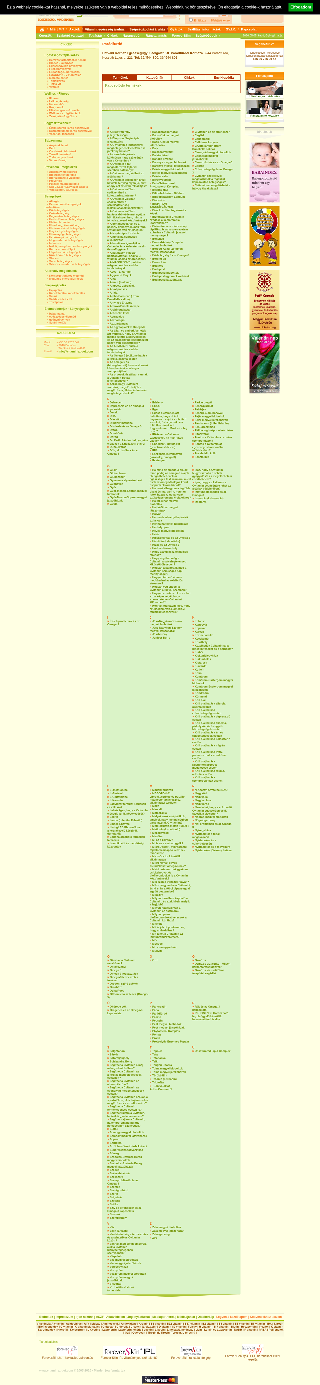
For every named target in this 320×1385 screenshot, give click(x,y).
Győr (113, 487)
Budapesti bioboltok (165, 272)
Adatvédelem (115, 1317)
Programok (56, 107)
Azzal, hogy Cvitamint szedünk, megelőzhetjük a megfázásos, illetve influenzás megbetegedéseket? (126, 388)
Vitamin (54, 86)
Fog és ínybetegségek (63, 231)
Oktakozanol (118, 966)
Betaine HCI (160, 189)
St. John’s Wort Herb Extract (128, 1146)
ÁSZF (100, 1317)
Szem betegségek (60, 261)
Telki (155, 1061)
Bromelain (159, 262)
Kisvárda (200, 666)
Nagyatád (201, 793)
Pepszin (157, 1020)
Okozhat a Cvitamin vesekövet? (121, 962)
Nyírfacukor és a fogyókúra (212, 846)
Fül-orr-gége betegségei (64, 234)
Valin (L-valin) (119, 1230)
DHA (113, 415)
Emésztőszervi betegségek (66, 219)
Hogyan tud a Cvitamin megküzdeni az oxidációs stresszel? (166, 580)
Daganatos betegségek (64, 216)
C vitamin (66, 1326)
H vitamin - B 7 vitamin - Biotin (219, 1326)
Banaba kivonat (162, 158)
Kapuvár (200, 628)
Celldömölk (202, 138)
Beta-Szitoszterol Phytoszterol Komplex (164, 185)
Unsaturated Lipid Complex (212, 1050)
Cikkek (112, 35)
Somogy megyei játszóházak (128, 1135)
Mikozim (157, 894)
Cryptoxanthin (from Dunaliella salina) (206, 147)
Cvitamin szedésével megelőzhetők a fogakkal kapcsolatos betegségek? (209, 178)
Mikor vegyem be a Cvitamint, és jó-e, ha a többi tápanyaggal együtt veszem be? (170, 888)
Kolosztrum (77, 1329)
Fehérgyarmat (204, 405)
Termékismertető (60, 154)
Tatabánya (159, 1057)
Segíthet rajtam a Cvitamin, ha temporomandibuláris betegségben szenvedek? (126, 1122)
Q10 (127, 1332)
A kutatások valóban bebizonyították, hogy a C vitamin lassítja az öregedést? (126, 255)
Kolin (198, 673)
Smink (53, 296)
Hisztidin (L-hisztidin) (166, 541)
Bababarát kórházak (165, 131)
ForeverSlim (181, 35)
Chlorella (122, 1326)
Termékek (120, 77)
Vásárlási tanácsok (61, 133)
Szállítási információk (204, 29)
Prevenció (55, 180)
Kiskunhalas (203, 659)
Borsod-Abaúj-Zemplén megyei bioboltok (166, 244)
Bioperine (158, 200)
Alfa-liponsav (118, 289)
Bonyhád (158, 238)
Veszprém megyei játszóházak (120, 1279)
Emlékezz (200, 20)
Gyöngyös (116, 483)
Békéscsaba (160, 176)
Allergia (54, 201)
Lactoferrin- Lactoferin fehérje (121, 1329)
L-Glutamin (117, 793)
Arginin (143, 1323)
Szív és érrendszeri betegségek (69, 264)
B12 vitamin (174, 1323)
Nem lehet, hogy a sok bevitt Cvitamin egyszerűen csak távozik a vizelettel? (212, 810)
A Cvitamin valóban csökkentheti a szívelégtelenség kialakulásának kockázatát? (125, 203)
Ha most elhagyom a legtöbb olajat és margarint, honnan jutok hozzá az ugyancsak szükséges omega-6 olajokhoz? (170, 493)
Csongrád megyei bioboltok (213, 152)
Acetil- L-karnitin (121, 271)
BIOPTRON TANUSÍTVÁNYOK (161, 205)
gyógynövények (59, 319)
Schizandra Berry (121, 1061)
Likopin (160, 1329)
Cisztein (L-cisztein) (143, 1326)
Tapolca (157, 1050)
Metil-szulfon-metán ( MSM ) (170, 825)
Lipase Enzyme (120, 823)
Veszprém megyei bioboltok (128, 1273)
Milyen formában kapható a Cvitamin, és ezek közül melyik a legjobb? (170, 901)
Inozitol (264, 1326)
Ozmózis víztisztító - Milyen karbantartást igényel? (211, 965)
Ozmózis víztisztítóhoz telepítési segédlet (208, 972)
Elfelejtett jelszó (220, 20)
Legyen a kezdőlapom (232, 1317)
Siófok (114, 1128)
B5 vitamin (242, 1323)
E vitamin (180, 1326)
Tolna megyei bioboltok (167, 1068)
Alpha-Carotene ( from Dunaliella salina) (123, 298)
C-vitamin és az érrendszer (212, 131)
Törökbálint (159, 1075)
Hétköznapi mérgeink (63, 237)
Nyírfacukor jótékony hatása (213, 850)
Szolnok (115, 1214)
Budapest (158, 269)
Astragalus (117, 316)
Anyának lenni (58, 145)
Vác (112, 1227)
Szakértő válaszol (70, 35)
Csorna (199, 165)
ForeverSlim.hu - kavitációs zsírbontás (67, 1356)
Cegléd (199, 135)
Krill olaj (200, 699)
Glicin (114, 469)
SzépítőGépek (206, 35)
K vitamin (277, 1326)
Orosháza (116, 987)
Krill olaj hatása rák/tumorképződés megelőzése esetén (205, 764)
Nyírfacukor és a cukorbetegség (204, 842)
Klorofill (62, 1329)
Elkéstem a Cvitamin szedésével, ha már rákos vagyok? (166, 437)
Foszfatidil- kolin (205, 453)
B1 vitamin (158, 1323)
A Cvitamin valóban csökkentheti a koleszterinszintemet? (121, 192)
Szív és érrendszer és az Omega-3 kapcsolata (124, 1209)
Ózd (155, 960)
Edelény (157, 402)
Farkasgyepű (203, 402)
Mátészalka (159, 812)
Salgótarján (117, 1050)
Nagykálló (201, 796)
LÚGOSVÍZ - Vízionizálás (65, 74)
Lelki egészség (59, 101)
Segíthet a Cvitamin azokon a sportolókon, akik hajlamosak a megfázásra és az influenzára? (127, 1100)
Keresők (45, 35)
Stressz (54, 258)
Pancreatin (159, 1006)
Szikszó (115, 1200)
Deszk (114, 412)
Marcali (157, 809)
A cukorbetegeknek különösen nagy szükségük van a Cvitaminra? (125, 157)
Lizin (199, 1329)
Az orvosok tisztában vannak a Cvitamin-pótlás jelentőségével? (127, 377)
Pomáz (156, 1034)
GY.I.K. (231, 29)
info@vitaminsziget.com (75, 351)
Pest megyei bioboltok (167, 1024)
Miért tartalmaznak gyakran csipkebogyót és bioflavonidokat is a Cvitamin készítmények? (169, 874)
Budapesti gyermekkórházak (171, 276)
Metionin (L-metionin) (166, 829)
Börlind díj (159, 258)
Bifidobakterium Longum (168, 196)
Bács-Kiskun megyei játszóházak (164, 143)
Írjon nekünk (84, 1317)
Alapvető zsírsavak (122, 285)
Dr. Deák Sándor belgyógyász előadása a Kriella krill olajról (127, 442)
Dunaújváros (118, 446)
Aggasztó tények (121, 275)
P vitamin (250, 1329)
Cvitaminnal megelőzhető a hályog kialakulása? (211, 187)
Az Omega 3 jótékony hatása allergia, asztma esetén (127, 357)
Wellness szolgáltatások (65, 113)
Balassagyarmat (162, 151)
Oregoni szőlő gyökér (124, 983)
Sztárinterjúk (57, 322)
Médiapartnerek (163, 1317)
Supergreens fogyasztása (126, 1149)
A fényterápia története (125, 233)
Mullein (157, 950)
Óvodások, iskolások (62, 151)
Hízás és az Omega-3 (166, 544)
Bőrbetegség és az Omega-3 (170, 255)
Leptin (114, 816)
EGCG (156, 405)
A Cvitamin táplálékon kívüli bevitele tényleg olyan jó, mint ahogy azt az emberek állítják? (127, 182)
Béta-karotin (275, 1323)
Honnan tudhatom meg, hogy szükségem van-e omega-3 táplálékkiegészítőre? (170, 608)
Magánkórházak (162, 789)
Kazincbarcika (204, 635)
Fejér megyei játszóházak (211, 419)
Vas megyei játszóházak (125, 1263)
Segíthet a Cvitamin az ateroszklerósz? (123, 1082)
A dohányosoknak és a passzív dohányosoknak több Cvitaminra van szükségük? (126, 226)
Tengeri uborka (162, 1064)
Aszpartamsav (119, 323)
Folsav (192, 1326)
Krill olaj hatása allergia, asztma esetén (209, 705)
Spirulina (116, 1142)
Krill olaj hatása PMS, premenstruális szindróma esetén (209, 755)
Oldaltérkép (206, 1317)
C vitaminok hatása (87, 1326)
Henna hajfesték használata (170, 523)
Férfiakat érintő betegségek (67, 228)
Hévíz (156, 534)
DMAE (114, 429)
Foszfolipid (202, 456)
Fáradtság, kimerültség (64, 225)
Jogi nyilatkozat (138, 1317)
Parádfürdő (159, 1013)
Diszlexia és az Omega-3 (126, 426)
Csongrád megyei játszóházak (205, 157)
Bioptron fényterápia (62, 174)
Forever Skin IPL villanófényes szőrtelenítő (129, 1356)
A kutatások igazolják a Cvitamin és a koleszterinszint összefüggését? (126, 246)
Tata (155, 1054)
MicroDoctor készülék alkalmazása (165, 858)
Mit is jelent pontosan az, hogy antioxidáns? (167, 929)
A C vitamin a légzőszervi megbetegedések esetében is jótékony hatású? (126, 148)
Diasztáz (115, 419)
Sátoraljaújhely (119, 1057)
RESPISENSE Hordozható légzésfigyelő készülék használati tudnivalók (210, 1016)
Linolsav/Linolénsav (180, 1329)
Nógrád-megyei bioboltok (211, 816)
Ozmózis (200, 960)
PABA (263, 1329)
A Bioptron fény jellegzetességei (118, 133)
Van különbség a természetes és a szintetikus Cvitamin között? (127, 1237)
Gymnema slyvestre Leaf (126, 480)
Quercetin (138, 1332)
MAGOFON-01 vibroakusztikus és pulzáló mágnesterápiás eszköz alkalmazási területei (167, 798)
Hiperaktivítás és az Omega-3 (171, 537)
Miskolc (157, 923)
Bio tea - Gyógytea (61, 62)
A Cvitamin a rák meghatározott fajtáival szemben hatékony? (122, 167)
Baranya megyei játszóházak (171, 165)
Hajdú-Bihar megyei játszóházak (164, 509)
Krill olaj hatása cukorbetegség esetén (206, 711)
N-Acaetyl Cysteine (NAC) (211, 789)
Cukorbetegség (59, 213)
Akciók (74, 29)
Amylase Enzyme (121, 302)
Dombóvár (116, 433)
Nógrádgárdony (205, 820)
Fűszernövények (60, 68)
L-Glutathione (119, 796)
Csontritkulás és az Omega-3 (213, 162)
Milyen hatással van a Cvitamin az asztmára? (165, 909)
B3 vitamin (225, 1323)
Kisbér (199, 652)
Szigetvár (116, 1197)
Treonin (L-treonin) (164, 1078)
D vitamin (165, 1326)
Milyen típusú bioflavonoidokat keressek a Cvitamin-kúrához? (168, 917)
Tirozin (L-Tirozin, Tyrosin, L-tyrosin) (171, 1332)
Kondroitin (202, 693)
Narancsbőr (132, 35)
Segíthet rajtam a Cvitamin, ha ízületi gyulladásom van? (126, 1114)
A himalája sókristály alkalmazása (122, 238)
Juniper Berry (161, 637)
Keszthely (201, 642)
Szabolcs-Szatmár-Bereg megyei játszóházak (124, 1165)
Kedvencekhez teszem (266, 1317)
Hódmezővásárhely (164, 548)
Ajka (113, 278)
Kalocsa (200, 621)
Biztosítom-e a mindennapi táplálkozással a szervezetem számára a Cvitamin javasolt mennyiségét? (169, 231)
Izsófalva (200, 501)
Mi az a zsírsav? (162, 839)
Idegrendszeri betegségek (66, 240)
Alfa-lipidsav (92, 1323)
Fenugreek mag (205, 426)
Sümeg (114, 1153)
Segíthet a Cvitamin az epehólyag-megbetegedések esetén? (125, 1090)
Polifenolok (275, 1329)
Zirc (154, 1237)
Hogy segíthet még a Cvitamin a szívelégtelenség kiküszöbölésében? (168, 561)
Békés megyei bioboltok (168, 169)
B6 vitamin (258, 1323)
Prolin (156, 1038)
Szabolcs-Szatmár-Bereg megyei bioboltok (124, 1158)
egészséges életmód (62, 316)
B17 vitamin (192, 1323)
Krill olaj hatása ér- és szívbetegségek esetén (207, 734)
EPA (155, 450)
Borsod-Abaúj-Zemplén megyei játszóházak (166, 250)
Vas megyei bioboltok (124, 1259)
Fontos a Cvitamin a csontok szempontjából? (212, 439)
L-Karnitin (116, 800)
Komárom (201, 676)
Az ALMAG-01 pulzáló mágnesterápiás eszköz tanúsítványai (122, 349)
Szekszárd (116, 1176)
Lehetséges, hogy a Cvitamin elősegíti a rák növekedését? (127, 812)
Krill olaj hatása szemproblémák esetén (207, 779)
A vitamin (58, 1323)
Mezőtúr (157, 836)
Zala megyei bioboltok (166, 1227)
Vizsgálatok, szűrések (63, 189)
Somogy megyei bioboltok (127, 1132)
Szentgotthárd (119, 1190)
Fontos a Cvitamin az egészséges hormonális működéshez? (207, 447)
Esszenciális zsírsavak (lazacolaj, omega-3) (166, 455)
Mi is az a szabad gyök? (167, 843)
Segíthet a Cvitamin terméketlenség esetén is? (124, 1108)
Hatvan (157, 513)
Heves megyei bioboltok (168, 530)
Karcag (199, 631)
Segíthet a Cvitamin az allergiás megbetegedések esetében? (124, 1074)
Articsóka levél (119, 313)
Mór (154, 940)
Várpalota (116, 1256)
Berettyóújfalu (161, 179)
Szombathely (118, 1217)
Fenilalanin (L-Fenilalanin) (212, 423)
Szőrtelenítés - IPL (61, 299)
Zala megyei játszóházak (168, 1230)
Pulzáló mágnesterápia (64, 183)
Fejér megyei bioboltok (210, 416)
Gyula (114, 503)
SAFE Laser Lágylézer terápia (68, 186)
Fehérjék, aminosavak (209, 412)
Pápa (155, 1010)
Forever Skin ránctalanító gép (190, 1356)
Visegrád (115, 1283)
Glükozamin (117, 476)
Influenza (55, 243)
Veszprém (116, 1270)
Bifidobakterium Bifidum (168, 193)
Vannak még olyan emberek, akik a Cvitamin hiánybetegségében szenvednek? (126, 1248)
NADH (238, 1329)
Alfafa (114, 292)
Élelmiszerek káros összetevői (69, 127)
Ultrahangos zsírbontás (64, 110)
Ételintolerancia (59, 222)
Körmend (201, 696)
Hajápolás (55, 290)
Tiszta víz (55, 83)
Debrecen (116, 402)
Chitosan (108, 1326)
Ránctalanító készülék (264, 115)
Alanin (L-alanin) (120, 282)
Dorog (114, 436)
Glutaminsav (118, 473)
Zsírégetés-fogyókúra (63, 116)
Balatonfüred (160, 155)
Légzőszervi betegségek (65, 252)
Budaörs (158, 265)
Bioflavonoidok (48, 1326)
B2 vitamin (209, 1323)
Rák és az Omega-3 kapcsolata (206, 1008)
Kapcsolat (248, 29)
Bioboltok (46, 1317)
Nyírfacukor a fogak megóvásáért (206, 835)
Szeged (115, 1169)
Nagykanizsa (203, 800)
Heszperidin (249, 1326)
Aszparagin (117, 320)
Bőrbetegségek (59, 210)
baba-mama (56, 313)
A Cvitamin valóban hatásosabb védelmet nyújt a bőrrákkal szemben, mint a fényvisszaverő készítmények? (127, 216)
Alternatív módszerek (63, 171)
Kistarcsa (201, 662)
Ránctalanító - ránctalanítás (67, 293)
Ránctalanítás (156, 35)
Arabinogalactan (120, 309)
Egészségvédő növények (65, 65)
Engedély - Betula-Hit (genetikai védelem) (165, 445)
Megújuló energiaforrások (66, 278)
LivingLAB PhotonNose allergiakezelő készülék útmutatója (123, 830)
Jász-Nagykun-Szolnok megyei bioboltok (166, 623)
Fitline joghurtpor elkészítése (214, 430)
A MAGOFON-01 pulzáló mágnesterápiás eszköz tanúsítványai (124, 265)
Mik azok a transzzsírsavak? (170, 881)
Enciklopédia (224, 77)
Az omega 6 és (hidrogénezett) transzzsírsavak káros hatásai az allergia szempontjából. (127, 366)
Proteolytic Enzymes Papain (170, 1041)
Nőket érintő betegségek (65, 255)
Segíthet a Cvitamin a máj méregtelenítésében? (125, 1066)
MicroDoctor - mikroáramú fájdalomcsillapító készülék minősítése (168, 850)
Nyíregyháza (203, 830)
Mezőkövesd (160, 832)
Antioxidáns (128, 1323)
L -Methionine (119, 789)
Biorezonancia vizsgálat (64, 177)
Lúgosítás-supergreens (64, 71)
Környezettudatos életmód (66, 275)
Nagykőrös (202, 803)
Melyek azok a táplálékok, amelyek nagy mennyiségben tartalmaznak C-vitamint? (169, 819)
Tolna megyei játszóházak (169, 1071)
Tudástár (95, 35)
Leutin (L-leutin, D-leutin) (126, 820)
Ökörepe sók (118, 1006)
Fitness (54, 98)
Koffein (199, 669)
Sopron (115, 1139)
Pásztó (156, 1017)
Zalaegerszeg (161, 1234)
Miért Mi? (57, 29)
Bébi (52, 148)
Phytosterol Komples (166, 1031)
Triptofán (158, 1082)
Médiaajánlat (186, 1317)
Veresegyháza (119, 1266)
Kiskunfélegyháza (206, 655)
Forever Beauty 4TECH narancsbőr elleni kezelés (252, 1356)
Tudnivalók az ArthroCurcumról (161, 1087)
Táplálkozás (57, 80)
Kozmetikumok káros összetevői (70, 130)
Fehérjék (200, 409)
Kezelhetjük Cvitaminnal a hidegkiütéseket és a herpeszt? (212, 647)
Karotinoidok (46, 1329)
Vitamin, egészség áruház (104, 29)
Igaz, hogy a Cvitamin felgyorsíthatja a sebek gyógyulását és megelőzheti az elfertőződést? (212, 474)
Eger (155, 409)
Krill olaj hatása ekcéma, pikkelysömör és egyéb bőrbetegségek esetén (209, 726)
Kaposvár (201, 624)
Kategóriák (154, 77)
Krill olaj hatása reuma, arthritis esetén (208, 772)
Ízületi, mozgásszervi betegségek (70, 246)
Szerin (114, 1193)
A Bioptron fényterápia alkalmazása (123, 140)
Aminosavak (110, 1323)
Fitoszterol (202, 433)
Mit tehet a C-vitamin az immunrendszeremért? (166, 935)
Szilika (114, 1204)
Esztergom (159, 460)
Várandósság (57, 160)
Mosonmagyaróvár (164, 947)
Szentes (115, 1186)
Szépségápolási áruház (147, 29)
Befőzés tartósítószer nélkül (67, 59)
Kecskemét (202, 638)
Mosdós (157, 943)
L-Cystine (94, 1329)
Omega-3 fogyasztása (124, 973)
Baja (155, 148)
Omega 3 (115, 970)
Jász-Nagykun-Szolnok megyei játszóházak (166, 629)
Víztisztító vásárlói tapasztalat (120, 1289)
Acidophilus (74, 1323)
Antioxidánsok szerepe (125, 306)
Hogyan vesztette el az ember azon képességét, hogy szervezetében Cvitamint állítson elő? (170, 598)
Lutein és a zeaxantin (218, 1329)
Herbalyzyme (160, 527)
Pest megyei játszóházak (168, 1027)
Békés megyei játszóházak (169, 172)
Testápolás (56, 302)
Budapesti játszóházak (167, 279)
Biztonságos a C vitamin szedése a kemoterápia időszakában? (167, 219)
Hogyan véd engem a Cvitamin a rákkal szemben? (168, 588)
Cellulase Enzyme (206, 142)
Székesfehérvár (120, 1173)
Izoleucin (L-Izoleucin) (209, 498)
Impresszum (64, 1317)
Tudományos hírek (61, 157)
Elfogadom (300, 7)
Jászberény (159, 634)
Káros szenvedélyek (62, 249)
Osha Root (117, 990)
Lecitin (148, 1329)
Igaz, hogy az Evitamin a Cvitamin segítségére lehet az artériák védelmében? (211, 485)
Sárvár (114, 1054)
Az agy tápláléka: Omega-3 (127, 327)
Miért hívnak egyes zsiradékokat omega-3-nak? (168, 864)
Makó (155, 805)
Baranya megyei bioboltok (169, 162)
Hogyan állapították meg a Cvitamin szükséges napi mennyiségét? (168, 570)
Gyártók (176, 29)
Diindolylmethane (121, 422)
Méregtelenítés (58, 77)
